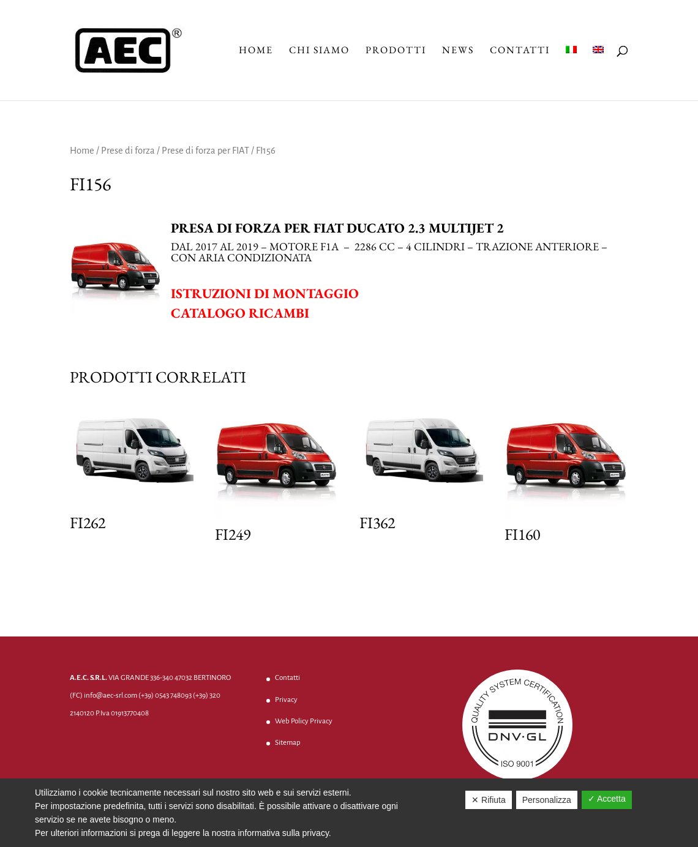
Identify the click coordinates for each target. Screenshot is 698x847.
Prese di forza (128, 150)
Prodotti (396, 51)
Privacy (286, 700)
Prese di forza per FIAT (205, 150)
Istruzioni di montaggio (265, 293)
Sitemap (288, 743)
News (458, 51)
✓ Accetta (607, 799)
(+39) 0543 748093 (165, 696)
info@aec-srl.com (110, 696)
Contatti (520, 51)
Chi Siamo (319, 51)
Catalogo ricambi (240, 313)
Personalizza (546, 800)
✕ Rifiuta (488, 800)
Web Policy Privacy (303, 721)
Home (256, 51)
